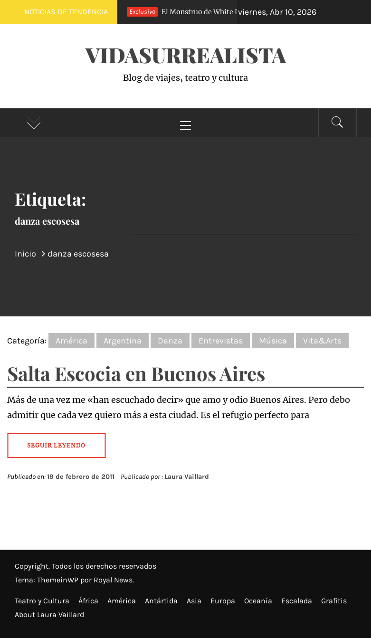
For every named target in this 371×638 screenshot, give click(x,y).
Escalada (296, 600)
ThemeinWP (58, 579)
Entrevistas (221, 340)
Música (273, 340)
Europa (222, 600)
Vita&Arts (322, 340)
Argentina (123, 340)
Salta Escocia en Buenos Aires (136, 373)
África (88, 600)
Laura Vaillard (186, 477)
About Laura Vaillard (49, 614)
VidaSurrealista (186, 54)
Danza (170, 340)
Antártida (161, 600)
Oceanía (258, 600)
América (71, 340)
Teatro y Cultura (42, 600)
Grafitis (334, 600)
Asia (194, 600)
